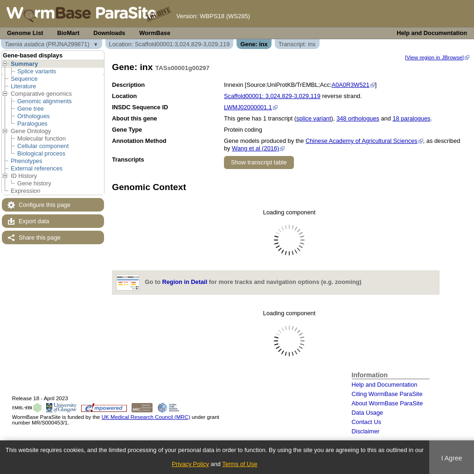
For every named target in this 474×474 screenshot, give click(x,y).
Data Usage (367, 412)
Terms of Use (239, 463)
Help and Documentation (432, 32)
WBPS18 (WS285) (225, 16)
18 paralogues (411, 118)
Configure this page (44, 204)
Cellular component (43, 145)
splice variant (313, 118)
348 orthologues (357, 118)
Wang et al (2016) (255, 148)
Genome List (25, 32)
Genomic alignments (44, 101)
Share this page (40, 237)
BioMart (68, 32)
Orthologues (33, 116)
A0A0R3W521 (350, 84)
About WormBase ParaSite (387, 403)
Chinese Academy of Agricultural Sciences (362, 140)
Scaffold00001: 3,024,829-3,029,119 (272, 95)
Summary (24, 63)
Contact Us (366, 421)
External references (37, 168)
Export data (34, 221)
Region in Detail (185, 282)
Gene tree (30, 108)
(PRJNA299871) (47, 44)
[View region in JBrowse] (434, 57)
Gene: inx (253, 44)
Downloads (109, 32)
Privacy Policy (190, 463)
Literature (23, 86)
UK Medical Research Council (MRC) (146, 417)
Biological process (41, 153)
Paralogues (32, 123)
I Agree (451, 458)
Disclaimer (366, 431)
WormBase (154, 32)
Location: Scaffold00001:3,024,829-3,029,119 (169, 44)
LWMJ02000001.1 (248, 107)
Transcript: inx (297, 44)
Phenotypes (26, 160)
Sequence (24, 78)
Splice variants (36, 71)
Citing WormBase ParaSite (387, 393)
